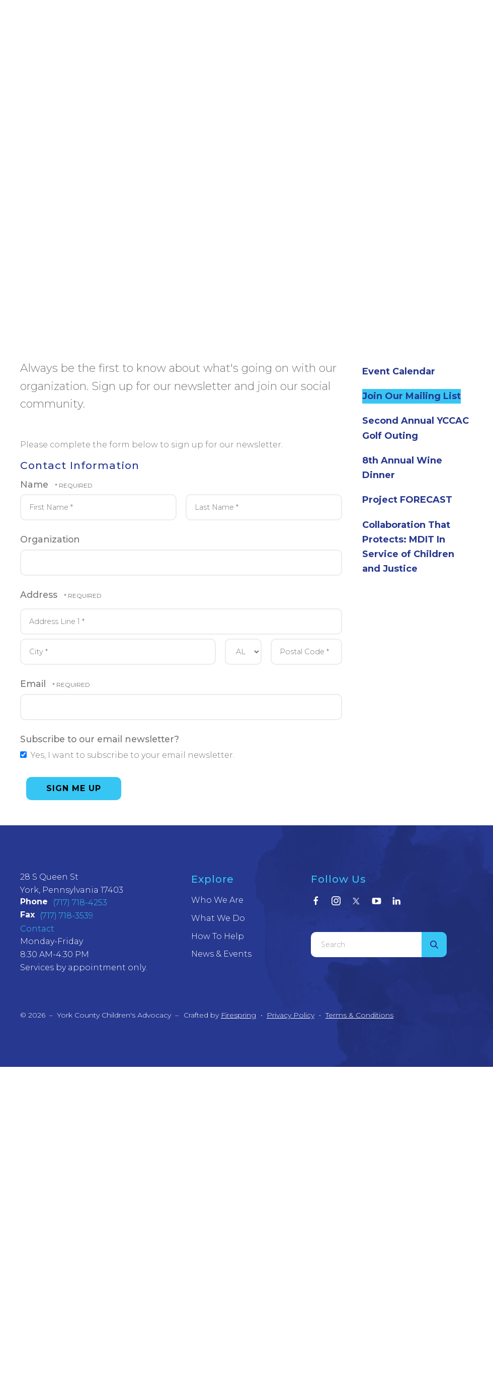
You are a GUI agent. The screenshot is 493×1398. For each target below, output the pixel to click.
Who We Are (217, 900)
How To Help (217, 936)
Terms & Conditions (359, 1015)
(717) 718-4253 (80, 902)
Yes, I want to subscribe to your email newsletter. (127, 755)
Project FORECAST (407, 499)
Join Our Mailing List (411, 396)
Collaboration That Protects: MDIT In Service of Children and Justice (408, 547)
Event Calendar (398, 371)
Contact (37, 929)
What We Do (218, 918)
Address (40, 594)
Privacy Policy (290, 1015)
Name (35, 484)
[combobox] (366, 944)
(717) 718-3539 (66, 915)
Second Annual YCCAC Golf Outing (415, 428)
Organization (50, 539)
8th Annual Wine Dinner (402, 468)
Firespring (238, 1015)
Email (34, 683)
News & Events (221, 954)
